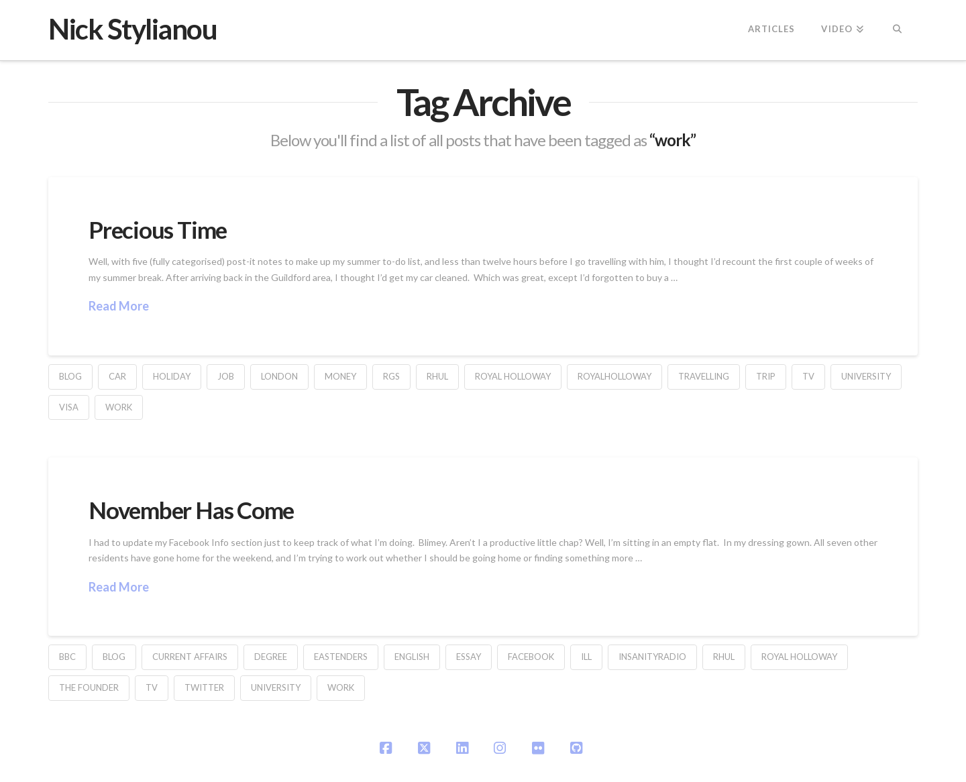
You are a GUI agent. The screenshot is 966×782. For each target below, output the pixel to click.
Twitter (204, 687)
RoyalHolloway (614, 376)
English (411, 656)
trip (765, 376)
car (117, 376)
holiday (172, 376)
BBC (67, 656)
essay (468, 656)
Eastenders (341, 656)
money (340, 376)
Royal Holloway (513, 376)
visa (68, 407)
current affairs (189, 656)
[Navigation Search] (897, 30)
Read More (119, 305)
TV (808, 376)
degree (270, 656)
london (279, 376)
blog (70, 376)
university (866, 376)
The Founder (89, 687)
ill (586, 656)
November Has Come (191, 510)
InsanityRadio (652, 656)
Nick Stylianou (132, 29)
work (118, 407)
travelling (703, 376)
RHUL (437, 376)
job (225, 376)
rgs (391, 376)
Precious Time (158, 229)
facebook (531, 656)
